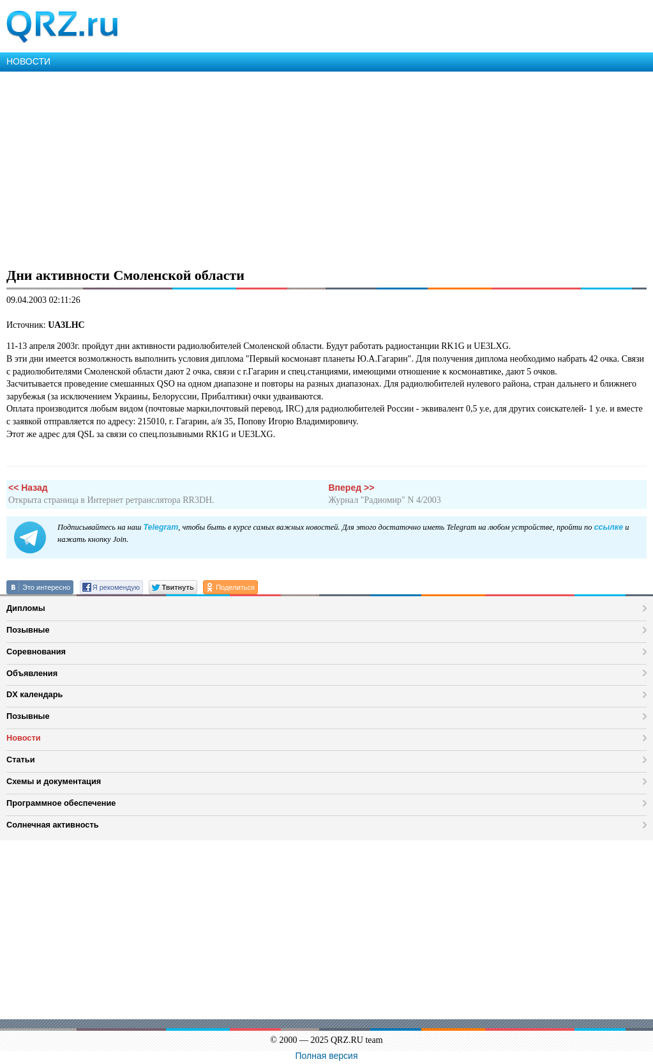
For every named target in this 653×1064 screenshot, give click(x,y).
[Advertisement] (326, 167)
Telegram (160, 527)
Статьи (20, 759)
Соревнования (36, 651)
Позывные (28, 630)
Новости (23, 738)
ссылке (608, 527)
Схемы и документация (53, 781)
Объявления (31, 673)
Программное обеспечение (61, 803)
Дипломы (25, 608)
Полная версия (327, 1056)
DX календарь (34, 694)
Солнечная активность (52, 824)
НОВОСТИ (28, 61)
